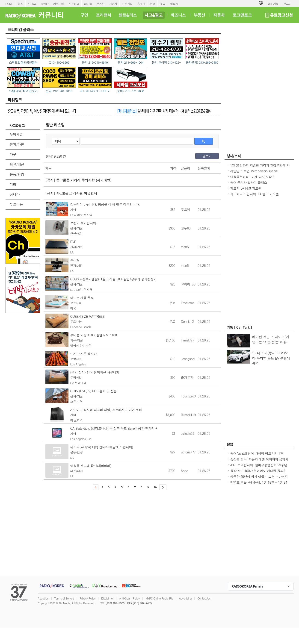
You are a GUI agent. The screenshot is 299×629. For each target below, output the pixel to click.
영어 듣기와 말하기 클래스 (248, 182)
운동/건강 (17, 174)
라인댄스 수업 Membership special (254, 171)
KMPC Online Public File (159, 598)
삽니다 (15, 194)
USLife (88, 4)
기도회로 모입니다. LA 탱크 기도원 (254, 194)
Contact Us (203, 598)
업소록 (174, 4)
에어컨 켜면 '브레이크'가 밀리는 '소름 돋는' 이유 (270, 339)
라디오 (32, 4)
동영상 (44, 4)
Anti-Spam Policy (129, 598)
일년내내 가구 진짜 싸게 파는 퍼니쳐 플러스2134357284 (163, 110)
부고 (162, 4)
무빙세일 (16, 134)
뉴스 (20, 4)
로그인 (287, 4)
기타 (13, 184)
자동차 (113, 4)
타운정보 (74, 4)
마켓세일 (127, 4)
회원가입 (273, 4)
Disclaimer (107, 598)
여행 (152, 4)
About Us (43, 598)
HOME (9, 4)
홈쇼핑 (141, 4)
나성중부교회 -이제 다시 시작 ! (252, 176)
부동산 (100, 4)
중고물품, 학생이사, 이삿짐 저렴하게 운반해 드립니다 (42, 110)
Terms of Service (64, 598)
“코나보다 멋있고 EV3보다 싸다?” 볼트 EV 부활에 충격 (271, 358)
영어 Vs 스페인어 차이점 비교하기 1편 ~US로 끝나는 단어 (256, 455)
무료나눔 (16, 204)
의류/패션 (17, 164)
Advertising (185, 598)
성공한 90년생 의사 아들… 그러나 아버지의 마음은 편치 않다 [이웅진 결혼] (259, 478)
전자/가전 (17, 144)
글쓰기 (206, 156)
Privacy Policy (87, 598)
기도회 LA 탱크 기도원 (245, 188)
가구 (13, 154)
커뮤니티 (58, 4)
